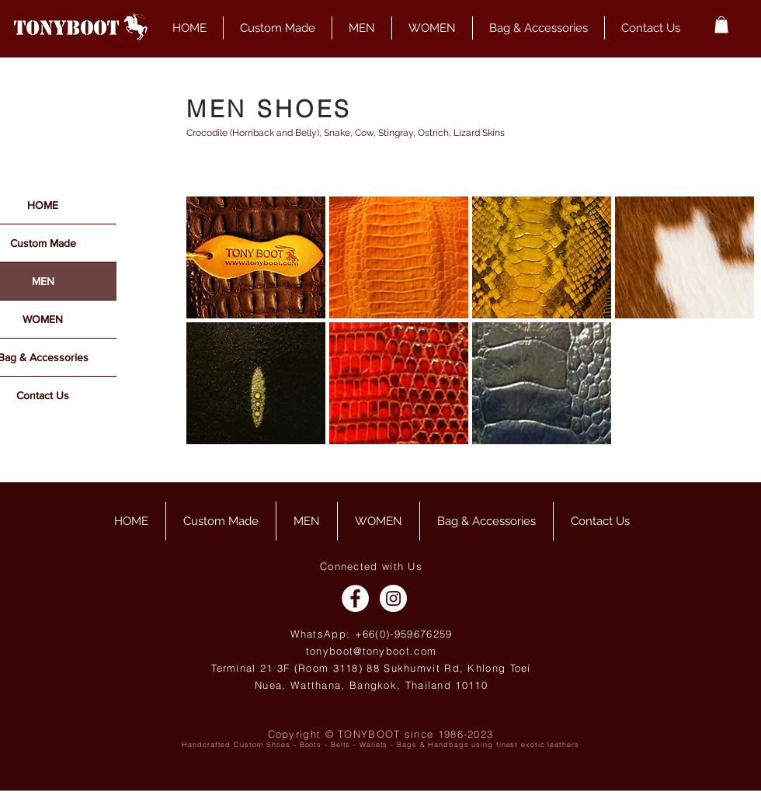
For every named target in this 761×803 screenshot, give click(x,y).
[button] (721, 24)
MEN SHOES (269, 109)
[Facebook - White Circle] (355, 598)
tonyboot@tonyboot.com (371, 651)
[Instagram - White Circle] (393, 598)
